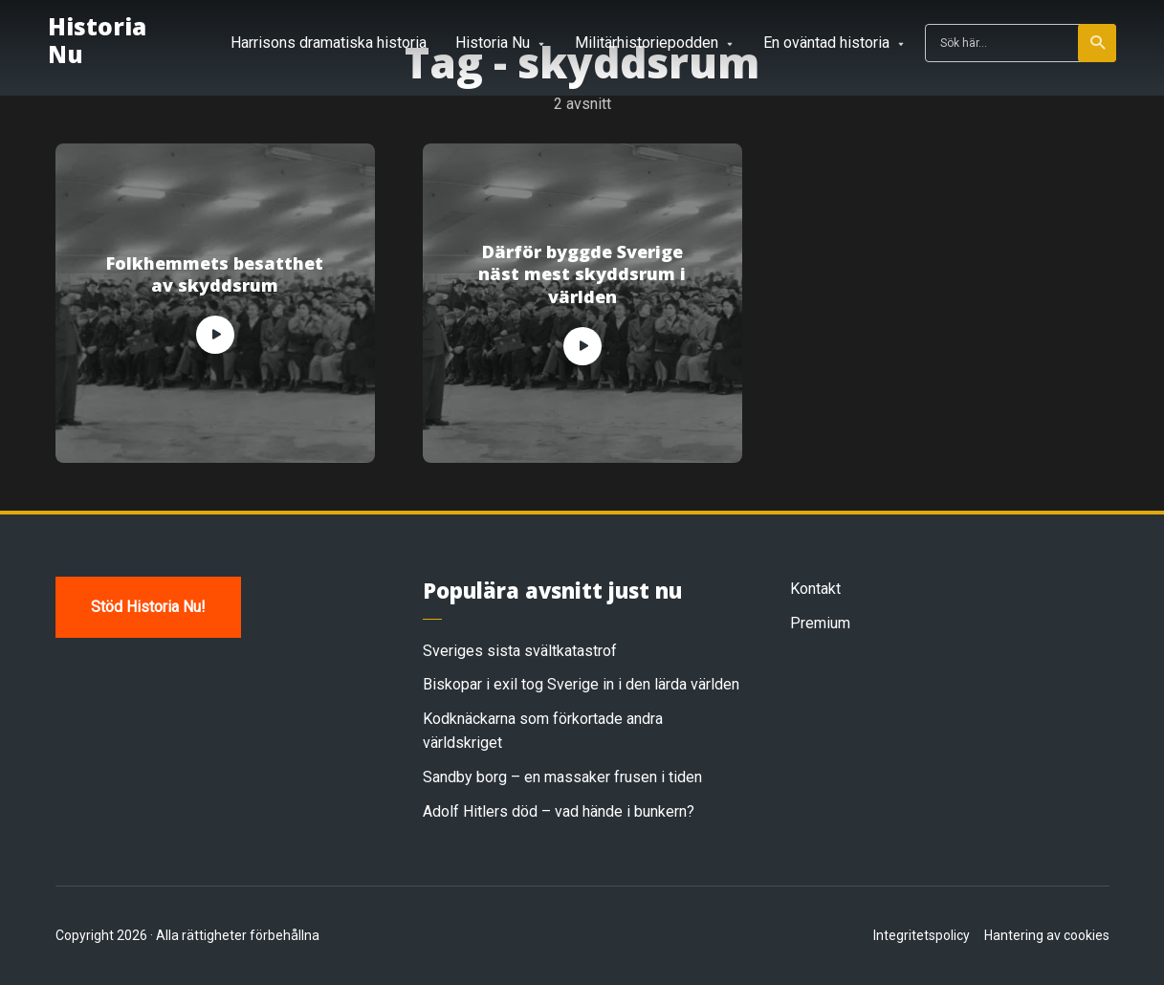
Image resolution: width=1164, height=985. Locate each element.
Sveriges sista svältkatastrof (520, 651)
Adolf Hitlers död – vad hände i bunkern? (558, 811)
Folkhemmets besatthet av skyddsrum (214, 274)
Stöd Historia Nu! (148, 607)
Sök (1098, 43)
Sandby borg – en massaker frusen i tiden (562, 777)
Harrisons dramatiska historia (329, 42)
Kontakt (815, 589)
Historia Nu (97, 40)
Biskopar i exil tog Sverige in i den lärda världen (581, 684)
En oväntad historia (826, 42)
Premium (820, 623)
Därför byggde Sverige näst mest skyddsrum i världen (582, 274)
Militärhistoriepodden (646, 42)
